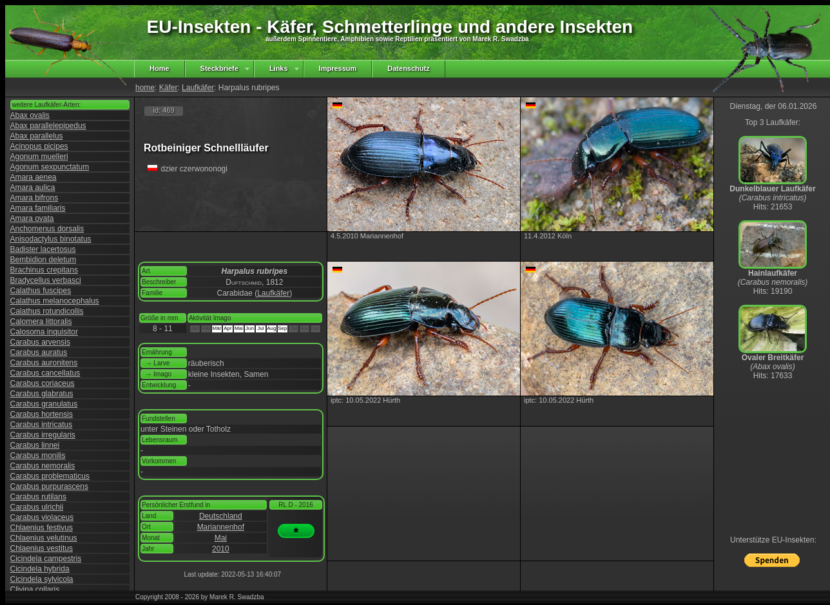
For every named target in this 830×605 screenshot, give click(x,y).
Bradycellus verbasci (45, 280)
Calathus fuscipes (41, 290)
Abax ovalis (30, 115)
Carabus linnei (35, 445)
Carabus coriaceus (42, 383)
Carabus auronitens (44, 362)
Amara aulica (32, 187)
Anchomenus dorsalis (47, 228)
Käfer (168, 87)
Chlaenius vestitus (41, 548)
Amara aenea (33, 177)
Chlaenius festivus (41, 527)
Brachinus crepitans (44, 269)
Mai (221, 538)
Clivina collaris (35, 589)
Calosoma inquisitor (44, 331)
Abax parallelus (36, 135)
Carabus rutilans (38, 496)
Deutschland (220, 516)
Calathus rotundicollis (47, 311)
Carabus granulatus (44, 403)
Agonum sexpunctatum (50, 166)
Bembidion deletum (43, 259)
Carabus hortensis (41, 414)
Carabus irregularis (42, 434)
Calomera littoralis (41, 321)
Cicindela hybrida (40, 568)
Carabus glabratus (41, 393)
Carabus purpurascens (49, 486)
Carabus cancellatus (45, 373)
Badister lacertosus (43, 249)
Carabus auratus (39, 352)
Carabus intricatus (41, 424)
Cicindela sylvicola (41, 579)
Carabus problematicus (50, 476)
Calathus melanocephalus (54, 300)
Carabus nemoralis (42, 465)
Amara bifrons (34, 197)
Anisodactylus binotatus (51, 239)
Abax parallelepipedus (48, 125)
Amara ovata (32, 218)
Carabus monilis (38, 455)
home (145, 87)
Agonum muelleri (39, 156)
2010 (220, 548)
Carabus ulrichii (37, 507)
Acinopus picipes (39, 146)
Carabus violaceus (42, 517)
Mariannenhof (220, 527)
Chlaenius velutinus (43, 538)
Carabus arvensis (40, 342)
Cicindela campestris (46, 558)
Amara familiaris (38, 208)
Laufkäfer (198, 87)
